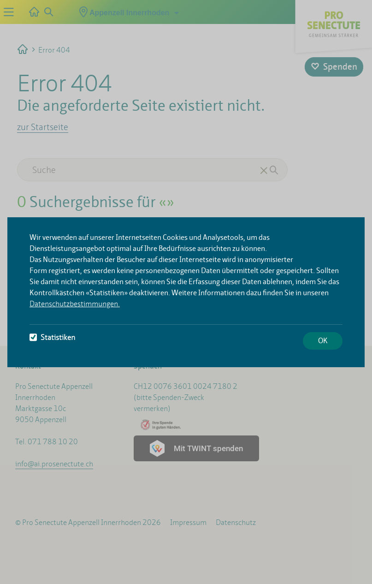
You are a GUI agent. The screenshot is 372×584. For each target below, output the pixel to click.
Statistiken (52, 337)
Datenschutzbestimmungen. (75, 304)
